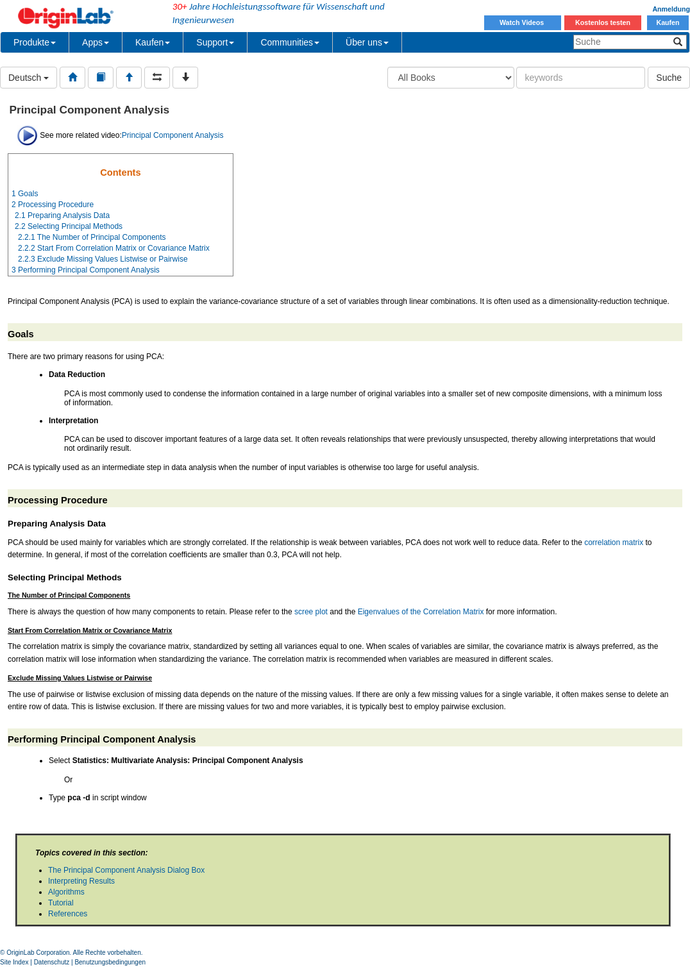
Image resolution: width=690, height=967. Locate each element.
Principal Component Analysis (173, 135)
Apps (95, 42)
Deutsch (28, 77)
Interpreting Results (81, 881)
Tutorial (61, 902)
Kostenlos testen (602, 22)
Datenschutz (52, 962)
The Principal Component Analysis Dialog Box (126, 870)
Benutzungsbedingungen (110, 962)
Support (215, 42)
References (67, 913)
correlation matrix (613, 542)
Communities (289, 42)
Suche (669, 77)
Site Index (14, 962)
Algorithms (66, 891)
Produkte (34, 42)
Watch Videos (523, 22)
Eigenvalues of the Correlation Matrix (421, 611)
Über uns (367, 42)
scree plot (311, 611)
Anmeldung (671, 9)
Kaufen (667, 22)
